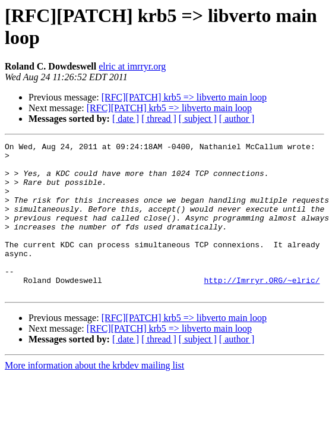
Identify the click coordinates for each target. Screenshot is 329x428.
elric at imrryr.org (132, 66)
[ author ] (237, 119)
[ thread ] (158, 119)
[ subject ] (198, 119)
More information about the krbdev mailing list (94, 396)
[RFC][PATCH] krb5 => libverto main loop (184, 97)
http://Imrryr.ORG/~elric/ (261, 308)
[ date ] (125, 119)
